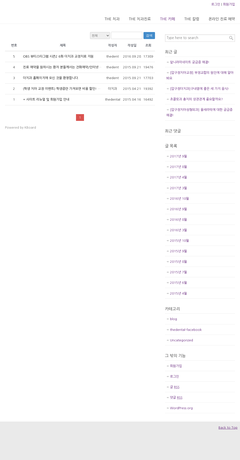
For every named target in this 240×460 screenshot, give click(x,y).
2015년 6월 (178, 282)
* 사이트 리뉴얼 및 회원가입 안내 (46, 99)
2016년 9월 (178, 209)
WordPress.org (181, 408)
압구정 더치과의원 (26, 12)
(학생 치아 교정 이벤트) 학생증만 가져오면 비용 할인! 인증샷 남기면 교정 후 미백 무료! (83, 88)
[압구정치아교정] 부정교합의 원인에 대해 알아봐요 (200, 75)
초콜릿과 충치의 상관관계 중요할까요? (196, 99)
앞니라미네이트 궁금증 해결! (189, 62)
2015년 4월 (178, 293)
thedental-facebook (186, 329)
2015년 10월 (179, 240)
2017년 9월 (178, 156)
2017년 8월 (178, 166)
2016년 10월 (179, 198)
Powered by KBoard (20, 127)
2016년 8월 (178, 219)
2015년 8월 (178, 261)
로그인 (215, 4)
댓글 (176, 397)
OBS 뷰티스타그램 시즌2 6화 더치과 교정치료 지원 (58, 56)
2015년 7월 (178, 272)
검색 (149, 35)
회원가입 (229, 4)
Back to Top (228, 427)
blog (173, 319)
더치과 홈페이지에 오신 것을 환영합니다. (51, 78)
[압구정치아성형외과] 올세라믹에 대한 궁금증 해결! (199, 112)
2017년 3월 (178, 188)
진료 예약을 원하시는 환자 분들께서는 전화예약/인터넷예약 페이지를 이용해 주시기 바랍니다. (87, 67)
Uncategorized (181, 340)
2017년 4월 (178, 177)
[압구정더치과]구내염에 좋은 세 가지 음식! (199, 88)
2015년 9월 (178, 251)
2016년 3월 (178, 230)
